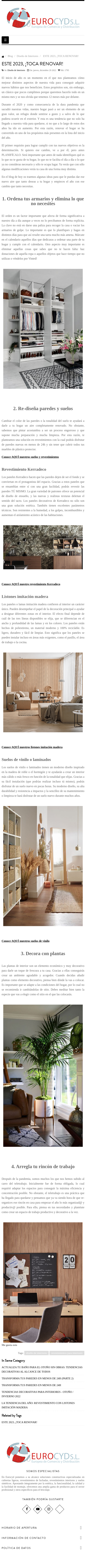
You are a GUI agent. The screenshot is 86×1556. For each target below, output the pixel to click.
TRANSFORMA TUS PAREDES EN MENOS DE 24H (31, 1385)
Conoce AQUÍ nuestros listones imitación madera (32, 747)
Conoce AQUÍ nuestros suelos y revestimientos (30, 456)
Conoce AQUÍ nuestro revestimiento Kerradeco (31, 584)
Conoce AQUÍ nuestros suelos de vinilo (25, 941)
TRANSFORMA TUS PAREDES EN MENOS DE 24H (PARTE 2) (38, 1378)
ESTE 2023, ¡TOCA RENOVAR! (19, 1422)
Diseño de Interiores (16, 70)
